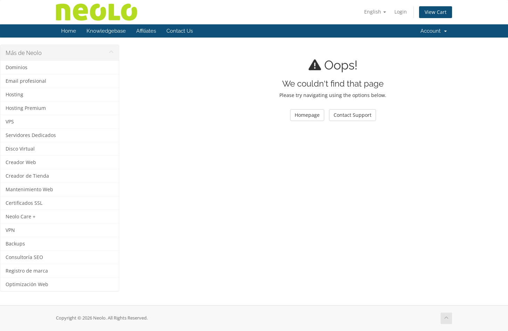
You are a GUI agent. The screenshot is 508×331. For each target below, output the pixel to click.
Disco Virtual (20, 149)
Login (400, 11)
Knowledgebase (106, 31)
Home (68, 31)
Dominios (16, 67)
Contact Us (179, 31)
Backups (15, 244)
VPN (10, 230)
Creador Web (21, 162)
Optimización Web (27, 284)
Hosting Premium (26, 108)
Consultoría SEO (24, 257)
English (375, 11)
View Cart (435, 12)
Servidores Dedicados (31, 135)
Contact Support (352, 115)
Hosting (14, 94)
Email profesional (26, 81)
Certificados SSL (24, 203)
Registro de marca (27, 271)
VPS (10, 122)
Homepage (307, 115)
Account (433, 31)
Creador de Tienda (27, 176)
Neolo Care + (20, 216)
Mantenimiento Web (29, 189)
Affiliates (146, 31)
